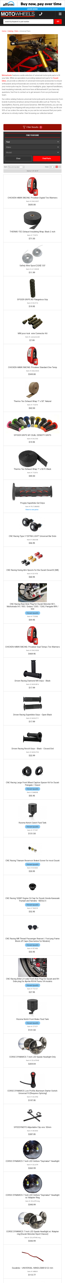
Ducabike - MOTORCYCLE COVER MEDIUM (31, 1036)
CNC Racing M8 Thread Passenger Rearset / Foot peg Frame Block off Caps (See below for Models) (31, 673)
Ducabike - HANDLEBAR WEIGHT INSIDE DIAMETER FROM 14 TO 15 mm (31, 926)
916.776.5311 (32, 1256)
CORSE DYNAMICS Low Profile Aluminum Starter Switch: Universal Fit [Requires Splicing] (31, 779)
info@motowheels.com (35, 1266)
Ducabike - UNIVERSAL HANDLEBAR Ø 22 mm (31, 905)
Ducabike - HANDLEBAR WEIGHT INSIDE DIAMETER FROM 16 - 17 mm (31, 971)
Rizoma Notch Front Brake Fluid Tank (31, 733)
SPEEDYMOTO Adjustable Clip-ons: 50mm (31, 801)
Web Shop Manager (36, 1275)
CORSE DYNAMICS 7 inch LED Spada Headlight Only (31, 755)
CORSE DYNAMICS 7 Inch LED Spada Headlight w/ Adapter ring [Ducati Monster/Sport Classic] (31, 878)
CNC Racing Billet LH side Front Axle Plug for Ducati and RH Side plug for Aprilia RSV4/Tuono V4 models (32, 706)
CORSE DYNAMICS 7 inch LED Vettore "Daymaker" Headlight (31, 827)
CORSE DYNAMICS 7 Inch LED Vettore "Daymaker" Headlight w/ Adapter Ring (31, 850)
